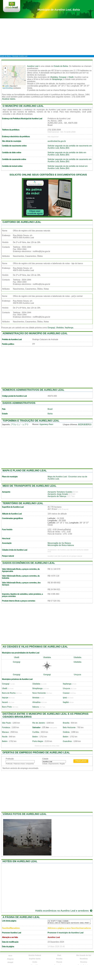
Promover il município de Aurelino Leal (65, 933)
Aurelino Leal (32, 66)
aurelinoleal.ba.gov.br (57, 141)
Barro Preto (7, 707)
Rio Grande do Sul (83, 955)
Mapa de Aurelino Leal (57, 477)
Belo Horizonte (69, 727)
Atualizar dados (8, 99)
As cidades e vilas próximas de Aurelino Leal (35, 646)
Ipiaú (65, 698)
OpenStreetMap (8, 88)
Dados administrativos (19, 402)
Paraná (59, 962)
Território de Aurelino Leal (23, 503)
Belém (35, 737)
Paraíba (59, 959)
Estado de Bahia (5, 56)
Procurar (80, 761)
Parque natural (8, 556)
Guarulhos (67, 741)
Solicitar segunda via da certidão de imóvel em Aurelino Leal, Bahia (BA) (68, 167)
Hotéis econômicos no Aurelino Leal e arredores (64, 910)
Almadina (36, 702)
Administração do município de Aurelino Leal (35, 333)
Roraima (83, 962)
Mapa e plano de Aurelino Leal (25, 470)
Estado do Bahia (61, 66)
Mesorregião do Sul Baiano (59, 543)
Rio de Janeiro (38, 723)
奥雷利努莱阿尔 (85, 424)
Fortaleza (6, 727)
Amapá (10, 962)
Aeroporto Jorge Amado (58, 494)
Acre (10, 956)
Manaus (5, 732)
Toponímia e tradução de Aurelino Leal (31, 420)
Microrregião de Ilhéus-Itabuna (61, 545)
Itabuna (35, 707)
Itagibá (66, 702)
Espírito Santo (34, 959)
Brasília (66, 723)
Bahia (50, 414)
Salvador (36, 727)
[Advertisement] (47, 37)
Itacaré (5, 702)
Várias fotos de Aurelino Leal (25, 814)
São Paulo (6, 723)
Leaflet (6, 86)
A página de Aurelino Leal (21, 917)
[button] (5, 68)
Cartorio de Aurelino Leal (22, 222)
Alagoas (10, 959)
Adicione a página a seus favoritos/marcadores (69, 928)
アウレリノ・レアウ (19, 424)
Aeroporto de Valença (57, 496)
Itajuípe (5, 698)
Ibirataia (35, 698)
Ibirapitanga (57, 79)
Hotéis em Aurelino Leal (20, 861)
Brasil (50, 409)
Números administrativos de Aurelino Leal (33, 389)
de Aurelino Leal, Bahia (58, 9)
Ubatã (70, 77)
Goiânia (66, 732)
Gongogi (62, 77)
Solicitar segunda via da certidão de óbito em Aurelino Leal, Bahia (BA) (67, 153)
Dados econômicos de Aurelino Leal (29, 562)
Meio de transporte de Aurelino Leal (29, 485)
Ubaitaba (54, 77)
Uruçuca (77, 675)
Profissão (10, 759)
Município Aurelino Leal (19, 56)
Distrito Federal (35, 955)
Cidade (45, 759)
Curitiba (35, 732)
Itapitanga (69, 328)
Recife (4, 737)
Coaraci (66, 693)
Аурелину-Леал (46, 424)
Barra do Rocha (8, 693)
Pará (59, 955)
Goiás (34, 962)
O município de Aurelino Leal (23, 105)
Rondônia (84, 959)
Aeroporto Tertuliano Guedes (60, 492)
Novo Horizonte (39, 693)
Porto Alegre (37, 741)
